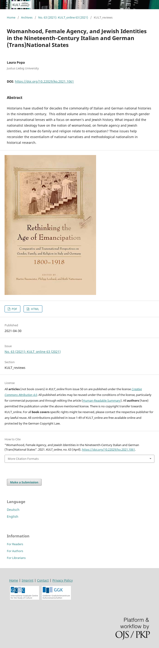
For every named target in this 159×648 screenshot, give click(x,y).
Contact (43, 580)
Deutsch (13, 509)
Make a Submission (24, 482)
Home (11, 17)
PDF (14, 309)
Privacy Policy (62, 580)
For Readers (15, 544)
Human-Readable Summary (102, 400)
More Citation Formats (23, 459)
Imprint (27, 580)
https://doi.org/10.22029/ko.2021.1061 (44, 81)
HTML (34, 309)
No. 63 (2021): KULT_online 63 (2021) (63, 17)
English (12, 516)
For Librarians (16, 558)
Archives (26, 17)
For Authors (15, 551)
